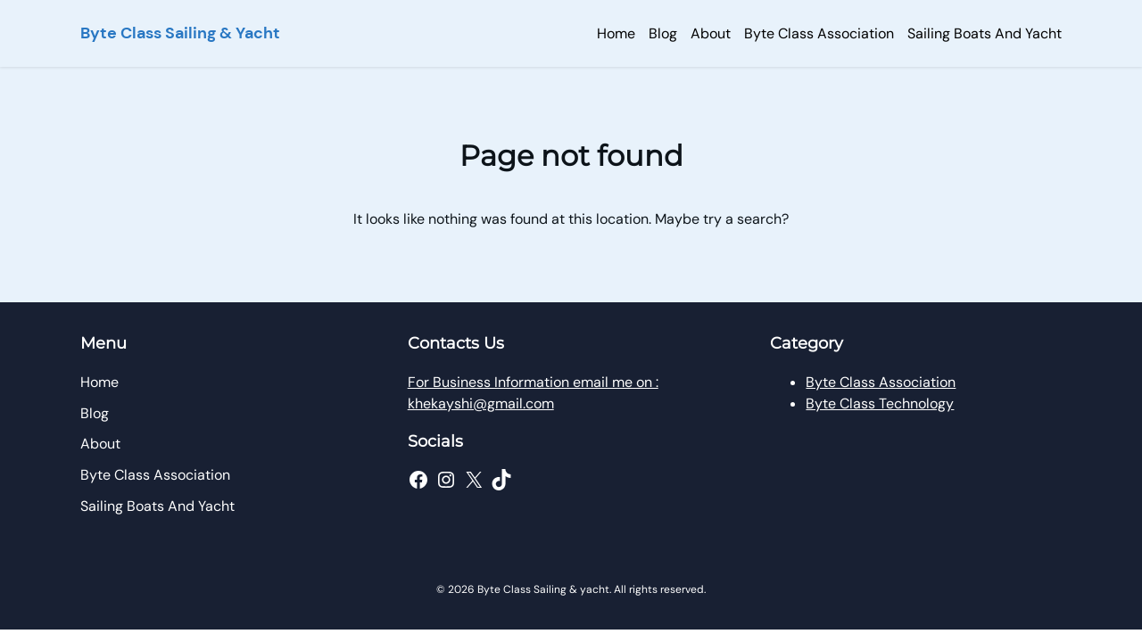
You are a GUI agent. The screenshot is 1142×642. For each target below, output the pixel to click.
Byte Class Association (881, 382)
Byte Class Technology (880, 403)
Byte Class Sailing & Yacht (180, 33)
